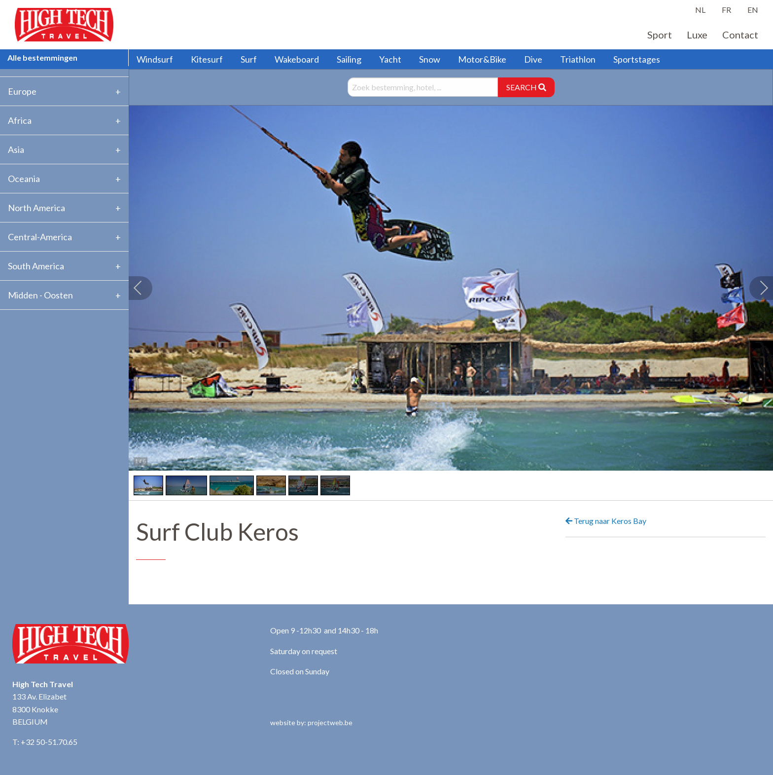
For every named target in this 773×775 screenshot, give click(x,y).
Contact (740, 34)
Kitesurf (207, 59)
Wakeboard (297, 59)
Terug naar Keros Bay (605, 520)
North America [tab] (36, 207)
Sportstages (636, 59)
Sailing (349, 59)
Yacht (390, 59)
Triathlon (578, 59)
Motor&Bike (482, 59)
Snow (429, 59)
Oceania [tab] (24, 178)
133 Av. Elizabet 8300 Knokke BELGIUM (39, 709)
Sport (659, 34)
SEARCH (526, 87)
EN (752, 9)
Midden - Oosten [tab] (40, 295)
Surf (249, 59)
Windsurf (155, 59)
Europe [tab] (22, 91)
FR (726, 9)
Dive (533, 59)
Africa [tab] (20, 120)
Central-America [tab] (40, 236)
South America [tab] (36, 265)
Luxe (697, 34)
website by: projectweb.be (311, 722)
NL (700, 9)
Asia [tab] (16, 149)
